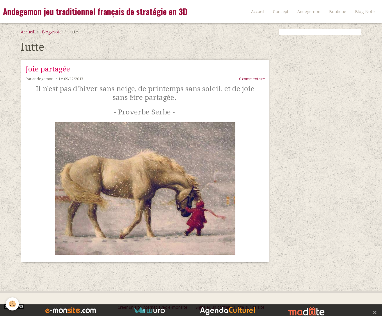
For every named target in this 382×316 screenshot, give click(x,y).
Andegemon (308, 11)
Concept (281, 11)
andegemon (43, 78)
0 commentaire (252, 78)
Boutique (337, 11)
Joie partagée (48, 69)
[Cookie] (12, 303)
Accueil (257, 11)
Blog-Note (365, 11)
